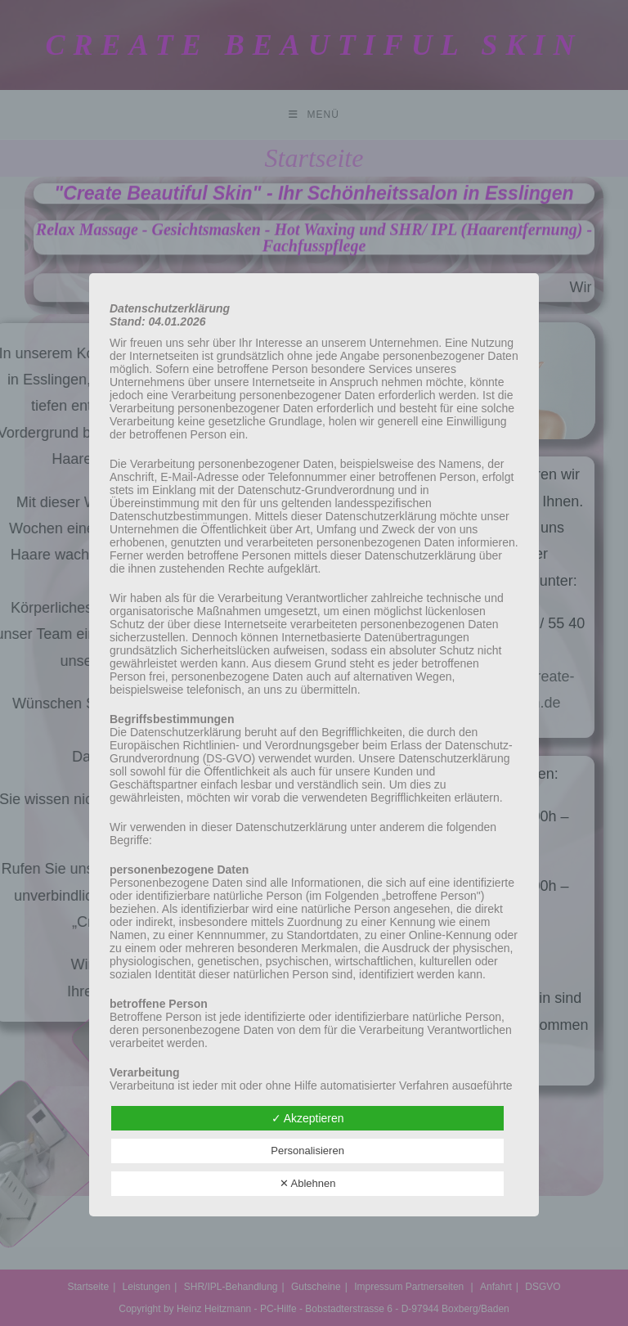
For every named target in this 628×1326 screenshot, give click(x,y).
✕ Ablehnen (308, 1183)
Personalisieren (307, 1150)
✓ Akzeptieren (307, 1118)
